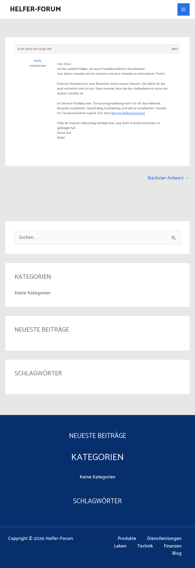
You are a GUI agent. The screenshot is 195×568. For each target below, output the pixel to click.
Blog (177, 553)
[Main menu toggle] (183, 9)
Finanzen (173, 546)
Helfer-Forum (35, 9)
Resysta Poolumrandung (128, 113)
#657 (175, 49)
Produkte (127, 538)
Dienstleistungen (164, 538)
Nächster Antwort (168, 178)
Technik (145, 546)
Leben (120, 546)
